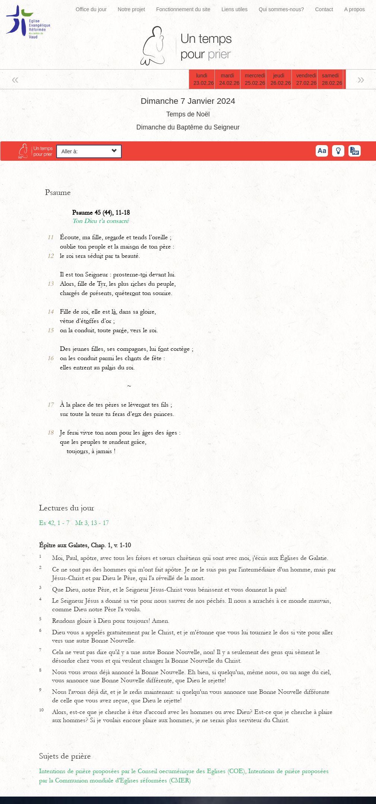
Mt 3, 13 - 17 (92, 523)
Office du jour (91, 9)
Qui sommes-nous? (281, 9)
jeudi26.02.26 (281, 79)
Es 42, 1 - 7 (54, 523)
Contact (324, 9)
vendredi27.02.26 (306, 79)
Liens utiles (235, 9)
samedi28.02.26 (332, 79)
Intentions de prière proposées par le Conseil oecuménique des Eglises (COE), (143, 771)
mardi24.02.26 (229, 79)
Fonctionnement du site (183, 9)
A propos (354, 9)
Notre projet (131, 9)
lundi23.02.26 (204, 79)
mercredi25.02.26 (255, 79)
